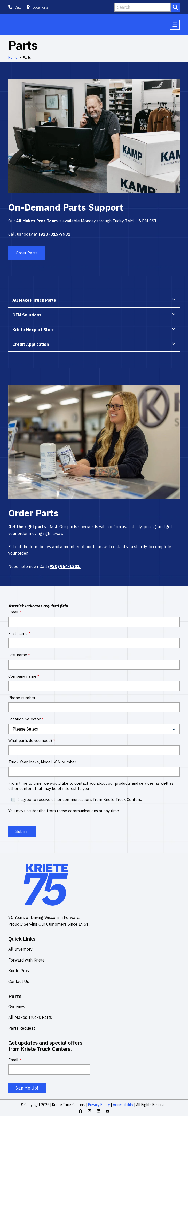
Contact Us (18, 982)
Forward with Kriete (26, 961)
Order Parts (26, 254)
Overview (16, 1007)
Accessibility (122, 1105)
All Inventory (20, 950)
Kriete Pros (18, 971)
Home (13, 58)
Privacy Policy (99, 1105)
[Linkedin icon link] (98, 1112)
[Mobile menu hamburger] (175, 25)
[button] (37, 7)
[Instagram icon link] (89, 1112)
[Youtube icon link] (107, 1112)
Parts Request (21, 1029)
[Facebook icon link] (80, 1112)
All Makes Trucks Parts (30, 1018)
